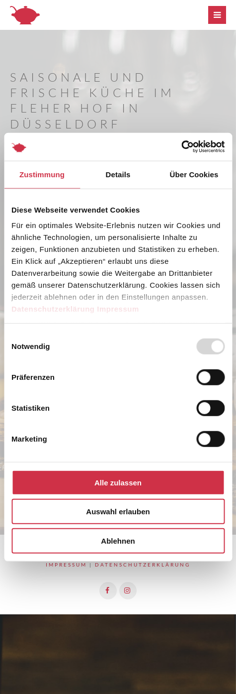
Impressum (118, 309)
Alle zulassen (118, 482)
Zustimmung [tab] (42, 174)
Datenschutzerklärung (53, 309)
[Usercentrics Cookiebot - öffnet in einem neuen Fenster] (181, 146)
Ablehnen (118, 540)
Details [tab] (118, 174)
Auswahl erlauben (118, 511)
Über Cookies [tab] (194, 174)
